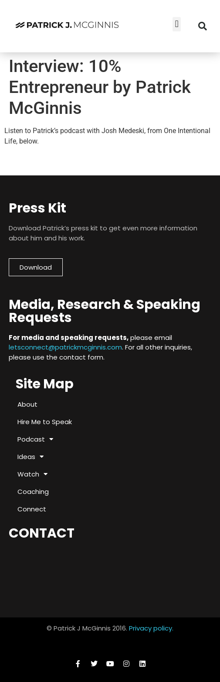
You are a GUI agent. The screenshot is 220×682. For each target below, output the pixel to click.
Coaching (33, 491)
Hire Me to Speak (44, 421)
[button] (177, 24)
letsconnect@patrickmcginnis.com (65, 347)
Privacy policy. (151, 628)
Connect (31, 509)
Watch (32, 474)
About (27, 404)
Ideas (30, 456)
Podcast (35, 439)
